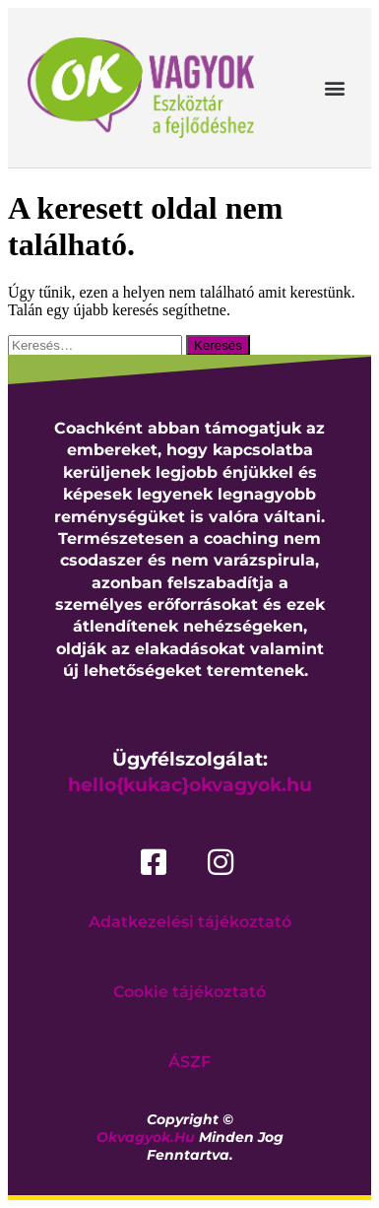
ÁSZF (189, 1061)
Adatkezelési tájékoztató (190, 921)
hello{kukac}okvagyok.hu (190, 784)
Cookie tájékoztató (189, 991)
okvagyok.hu (145, 1137)
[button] (335, 88)
